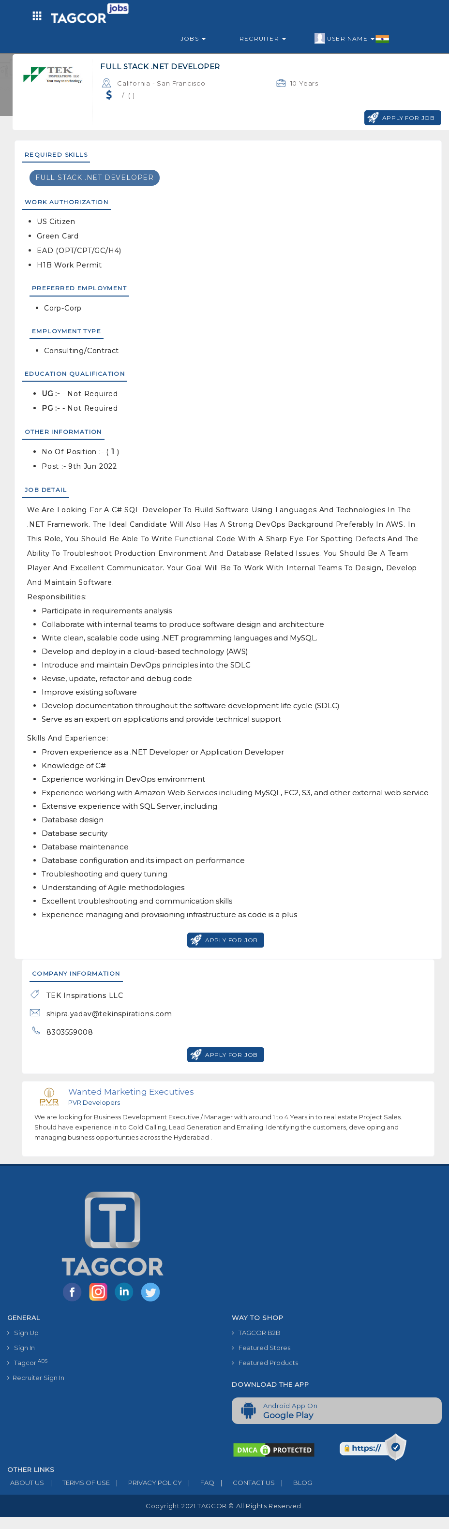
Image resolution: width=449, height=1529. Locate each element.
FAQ (198, 1482)
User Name (351, 38)
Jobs (193, 38)
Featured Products (265, 1362)
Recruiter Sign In (35, 1377)
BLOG (293, 1482)
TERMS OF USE (77, 1482)
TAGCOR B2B (256, 1332)
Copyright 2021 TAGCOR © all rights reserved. (224, 1506)
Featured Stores (261, 1347)
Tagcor (27, 1362)
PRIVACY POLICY (146, 1482)
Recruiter (262, 38)
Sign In (21, 1347)
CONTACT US (244, 1482)
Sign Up (23, 1332)
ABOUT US (25, 1482)
